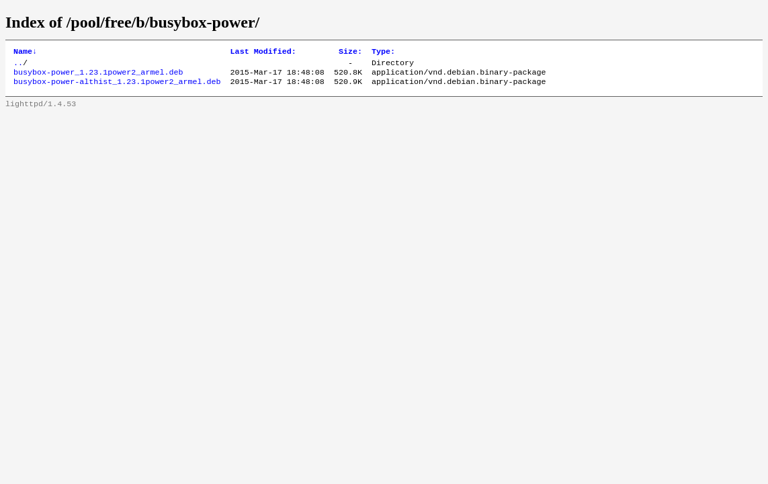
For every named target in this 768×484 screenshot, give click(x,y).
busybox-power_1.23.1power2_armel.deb (98, 76)
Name (25, 52)
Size (350, 52)
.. (18, 65)
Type (383, 52)
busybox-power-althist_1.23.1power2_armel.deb (117, 86)
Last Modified (263, 52)
